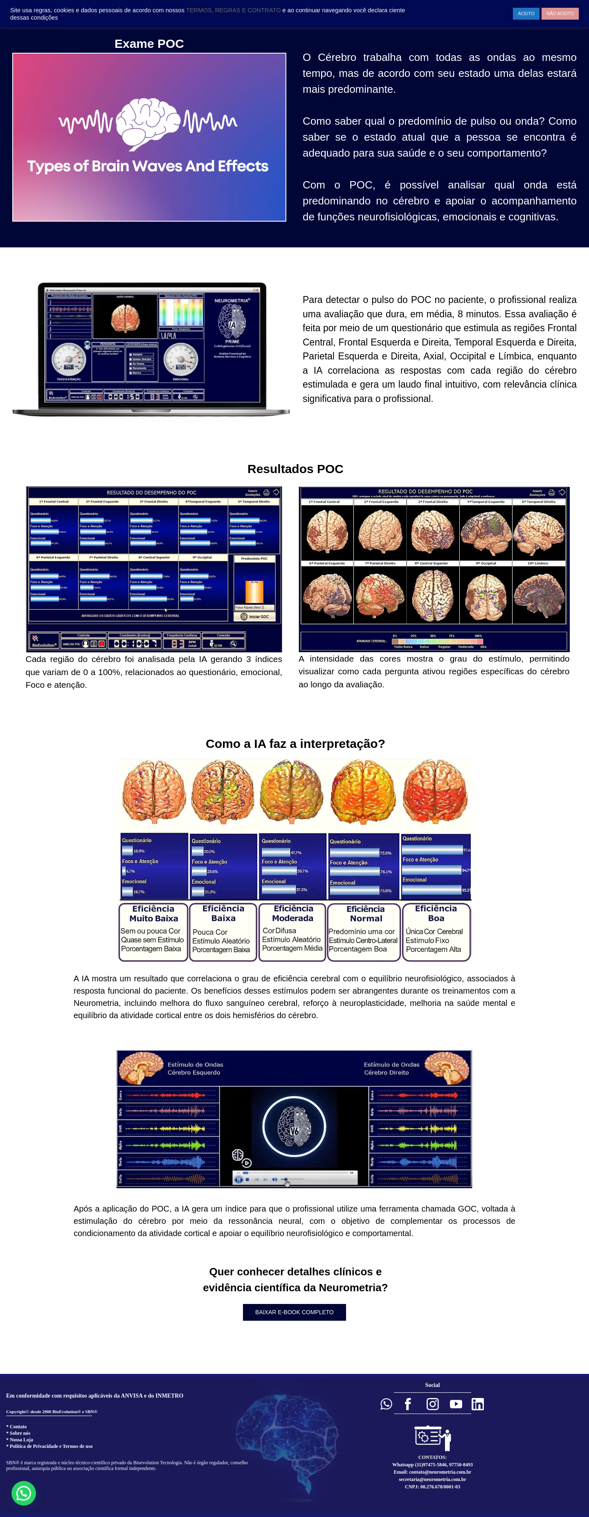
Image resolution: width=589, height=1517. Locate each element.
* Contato (16, 1426)
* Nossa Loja (19, 1439)
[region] (294, 681)
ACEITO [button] (526, 13)
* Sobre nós (18, 1433)
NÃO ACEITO (560, 13)
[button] (386, 1404)
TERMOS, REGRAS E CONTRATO (234, 10)
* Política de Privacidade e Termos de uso (49, 1446)
